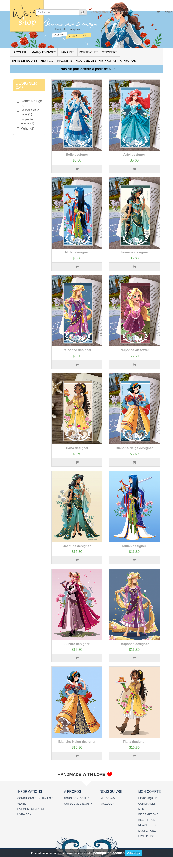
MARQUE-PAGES (44, 52)
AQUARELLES (86, 60)
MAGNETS (64, 60)
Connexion (120, 12)
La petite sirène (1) (25, 121)
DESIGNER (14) (26, 85)
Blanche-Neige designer (134, 448)
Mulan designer (77, 252)
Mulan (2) (25, 128)
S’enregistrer (99, 12)
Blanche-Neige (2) (29, 103)
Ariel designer (134, 154)
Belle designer (77, 154)
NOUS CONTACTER (76, 798)
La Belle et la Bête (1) (28, 112)
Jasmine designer (134, 252)
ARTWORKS (108, 60)
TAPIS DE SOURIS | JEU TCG (32, 60)
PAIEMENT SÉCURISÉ (31, 808)
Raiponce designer (76, 350)
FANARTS (68, 52)
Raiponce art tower (134, 350)
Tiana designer (76, 448)
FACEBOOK (107, 803)
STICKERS (109, 52)
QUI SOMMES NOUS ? (78, 803)
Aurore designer (77, 644)
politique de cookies (109, 853)
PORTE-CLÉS (88, 52)
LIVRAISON (24, 814)
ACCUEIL (20, 52)
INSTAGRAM (107, 798)
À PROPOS (128, 60)
